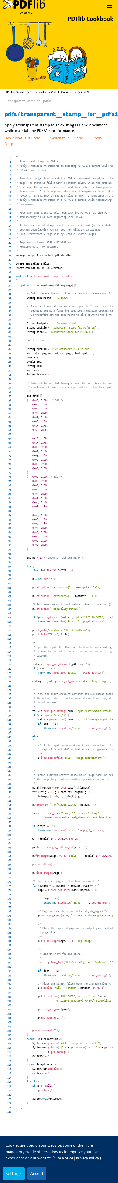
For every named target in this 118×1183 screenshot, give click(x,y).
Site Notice (63, 1158)
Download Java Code (22, 138)
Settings (14, 1173)
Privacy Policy (87, 1158)
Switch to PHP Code (66, 138)
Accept (36, 1173)
